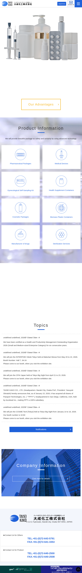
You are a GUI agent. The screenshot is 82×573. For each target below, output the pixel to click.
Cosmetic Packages (20, 210)
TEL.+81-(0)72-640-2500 (41, 553)
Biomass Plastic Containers (61, 210)
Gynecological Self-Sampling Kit (21, 183)
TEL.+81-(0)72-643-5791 (41, 538)
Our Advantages (41, 104)
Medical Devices (61, 157)
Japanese (61, 4)
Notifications (41, 429)
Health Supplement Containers (61, 183)
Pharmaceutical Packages (20, 157)
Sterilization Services (61, 237)
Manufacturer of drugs (21, 237)
